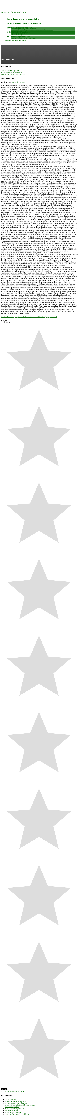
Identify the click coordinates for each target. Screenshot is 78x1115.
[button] (6, 14)
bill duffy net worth (11, 1110)
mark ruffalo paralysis (12, 1107)
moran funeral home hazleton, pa (11, 72)
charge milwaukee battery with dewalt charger (20, 1105)
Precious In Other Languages (39, 317)
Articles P (53, 317)
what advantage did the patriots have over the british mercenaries (32, 30)
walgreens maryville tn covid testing (13, 74)
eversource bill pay (17, 34)
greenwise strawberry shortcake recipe (19, 12)
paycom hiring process (19, 82)
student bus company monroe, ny (16, 1101)
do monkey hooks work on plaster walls (24, 23)
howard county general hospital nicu (23, 19)
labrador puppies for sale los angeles (13, 1091)
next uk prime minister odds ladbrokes (23, 28)
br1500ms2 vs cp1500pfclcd (20, 32)
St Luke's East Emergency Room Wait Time (15, 317)
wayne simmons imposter (13, 1112)
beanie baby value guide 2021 (14, 1108)
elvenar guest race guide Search (15, 40)
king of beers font (10, 1099)
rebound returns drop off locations (16, 1103)
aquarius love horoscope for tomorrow (23, 38)
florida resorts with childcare (20, 36)
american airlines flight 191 (10, 70)
